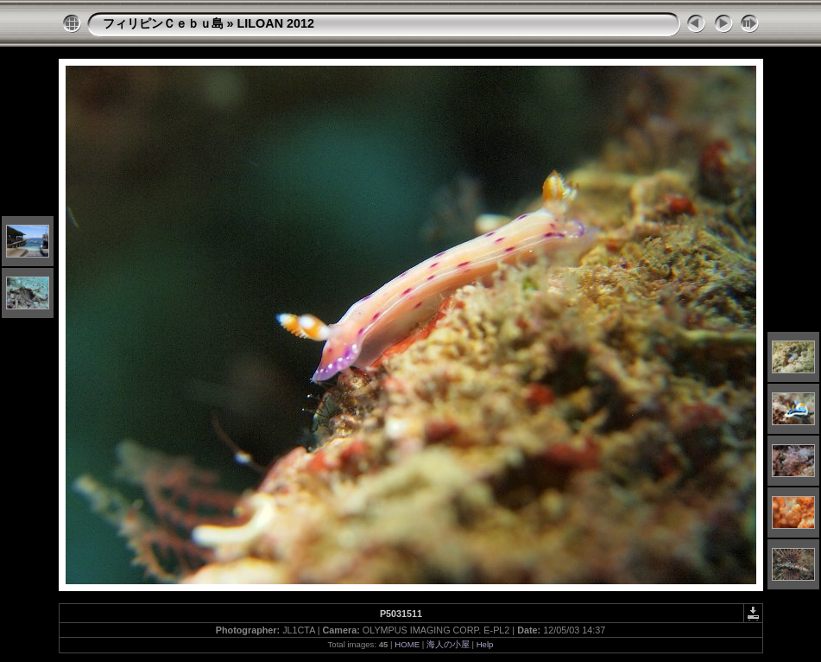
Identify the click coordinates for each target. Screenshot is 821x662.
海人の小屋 (448, 644)
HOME (407, 644)
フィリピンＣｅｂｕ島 (163, 23)
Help (485, 644)
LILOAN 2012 (276, 23)
